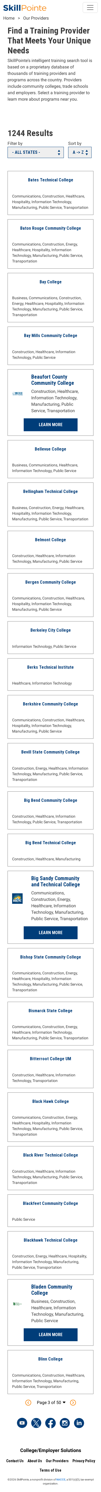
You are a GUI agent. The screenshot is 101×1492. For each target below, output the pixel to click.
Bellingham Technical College (50, 491)
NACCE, (61, 1479)
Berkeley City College (50, 630)
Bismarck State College (50, 1010)
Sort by (75, 143)
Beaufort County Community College (52, 380)
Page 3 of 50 (49, 1402)
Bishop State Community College (50, 957)
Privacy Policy (83, 1461)
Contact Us (15, 1461)
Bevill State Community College (50, 752)
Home (9, 18)
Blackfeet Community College (50, 1203)
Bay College (51, 281)
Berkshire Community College (50, 704)
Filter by (15, 143)
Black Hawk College (50, 1101)
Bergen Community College (50, 582)
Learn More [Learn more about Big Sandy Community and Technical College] (50, 932)
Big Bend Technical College (50, 842)
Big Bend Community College (50, 800)
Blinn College (50, 1359)
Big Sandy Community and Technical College (55, 881)
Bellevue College (50, 449)
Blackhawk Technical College (51, 1240)
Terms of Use (50, 1470)
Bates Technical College (50, 179)
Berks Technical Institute (50, 667)
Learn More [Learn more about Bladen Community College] (50, 1334)
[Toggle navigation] (90, 7)
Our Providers (36, 18)
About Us (34, 1461)
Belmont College (50, 539)
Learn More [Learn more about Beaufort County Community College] (50, 424)
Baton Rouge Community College (50, 228)
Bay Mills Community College (50, 335)
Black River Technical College (50, 1155)
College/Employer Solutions (50, 1450)
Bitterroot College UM (50, 1058)
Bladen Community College (51, 1289)
